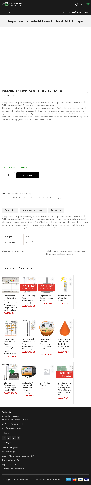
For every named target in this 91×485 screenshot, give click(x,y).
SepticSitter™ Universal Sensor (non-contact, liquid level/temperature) (87, 93)
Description (10, 210)
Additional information (33, 210)
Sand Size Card (84, 93)
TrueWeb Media (52, 479)
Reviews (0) (56, 210)
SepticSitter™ (30, 197)
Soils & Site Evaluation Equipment (51, 197)
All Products (18, 197)
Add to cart (27, 175)
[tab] (11, 210)
